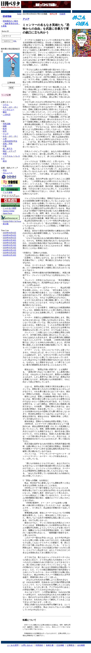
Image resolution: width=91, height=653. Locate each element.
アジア (6, 134)
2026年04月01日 (9, 238)
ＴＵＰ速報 (7, 192)
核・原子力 (7, 149)
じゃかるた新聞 (9, 208)
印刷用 (62, 14)
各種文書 (50, 646)
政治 (5, 161)
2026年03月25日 (9, 245)
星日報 (6, 224)
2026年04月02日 (9, 235)
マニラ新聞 (7, 186)
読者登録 (7, 16)
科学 (5, 131)
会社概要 (81, 646)
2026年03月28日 (9, 243)
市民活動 (6, 124)
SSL (15, 41)
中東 (5, 146)
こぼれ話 (6, 114)
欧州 (5, 129)
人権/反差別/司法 (10, 141)
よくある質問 (12, 646)
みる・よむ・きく (10, 107)
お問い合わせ (27, 646)
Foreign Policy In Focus (12, 221)
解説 (5, 112)
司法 (5, 170)
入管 (5, 139)
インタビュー (8, 109)
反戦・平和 (7, 144)
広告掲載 (60, 646)
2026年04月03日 (9, 233)
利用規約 (39, 646)
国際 (5, 126)
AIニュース (7, 173)
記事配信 (70, 646)
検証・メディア (9, 151)
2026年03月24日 (9, 248)
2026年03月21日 (9, 250)
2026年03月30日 (9, 240)
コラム (6, 105)
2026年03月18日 (9, 255)
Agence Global (8, 211)
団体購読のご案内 (10, 21)
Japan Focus (7, 213)
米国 (5, 154)
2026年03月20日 (9, 253)
